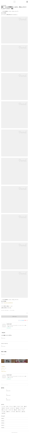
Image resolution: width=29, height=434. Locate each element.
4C (7, 406)
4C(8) (1, 310)
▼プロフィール (3, 368)
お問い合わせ (14, 316)
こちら (10, 306)
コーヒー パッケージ (4, 343)
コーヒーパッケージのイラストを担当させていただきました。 (9, 345)
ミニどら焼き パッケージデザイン (6, 335)
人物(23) (5, 310)
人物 (3, 408)
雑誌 (15, 406)
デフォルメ (22, 408)
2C (18, 406)
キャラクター (12, 408)
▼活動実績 (3, 366)
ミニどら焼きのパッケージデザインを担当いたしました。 (9, 337)
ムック (3, 406)
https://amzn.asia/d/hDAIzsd (8, 302)
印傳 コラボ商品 (3, 351)
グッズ (3, 411)
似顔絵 (7, 411)
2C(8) (3, 310)
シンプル (13, 411)
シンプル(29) (10, 310)
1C (22, 406)
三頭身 (23, 411)
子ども (7, 408)
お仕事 (3, 413)
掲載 (25, 406)
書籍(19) (7, 310)
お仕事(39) (13, 310)
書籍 (17, 408)
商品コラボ (18, 411)
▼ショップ (3, 369)
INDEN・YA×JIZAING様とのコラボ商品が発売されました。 (9, 353)
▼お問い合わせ (3, 371)
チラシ (10, 406)
